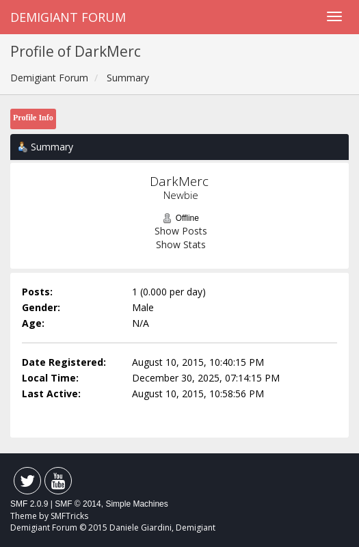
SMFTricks (69, 516)
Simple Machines (136, 504)
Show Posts (181, 230)
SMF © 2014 (78, 504)
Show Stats (181, 244)
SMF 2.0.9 (29, 504)
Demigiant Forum (68, 17)
